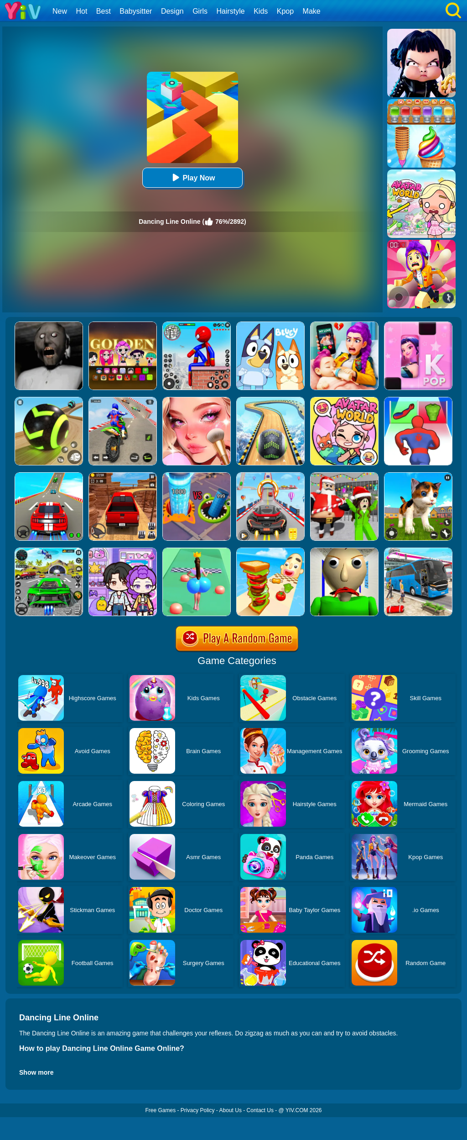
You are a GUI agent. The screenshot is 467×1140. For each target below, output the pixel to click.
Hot (81, 11)
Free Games (160, 1110)
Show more (36, 1072)
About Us (230, 1110)
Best (103, 11)
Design (172, 11)
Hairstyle (231, 11)
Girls (200, 11)
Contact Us (260, 1110)
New (59, 11)
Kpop (285, 11)
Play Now (192, 177)
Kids (261, 11)
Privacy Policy (198, 1110)
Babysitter (135, 11)
